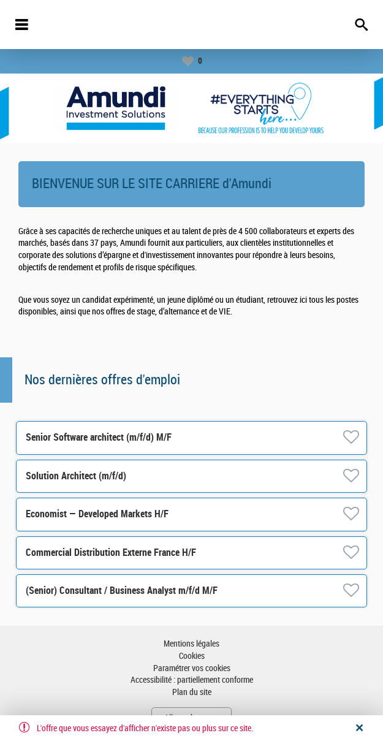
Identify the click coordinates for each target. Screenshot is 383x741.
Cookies (192, 656)
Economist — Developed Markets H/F (97, 514)
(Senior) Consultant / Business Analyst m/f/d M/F (122, 590)
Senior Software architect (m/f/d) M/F (99, 437)
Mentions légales (191, 644)
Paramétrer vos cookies (191, 668)
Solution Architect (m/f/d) (76, 476)
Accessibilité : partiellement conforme (192, 680)
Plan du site (191, 692)
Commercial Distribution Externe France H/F (111, 552)
